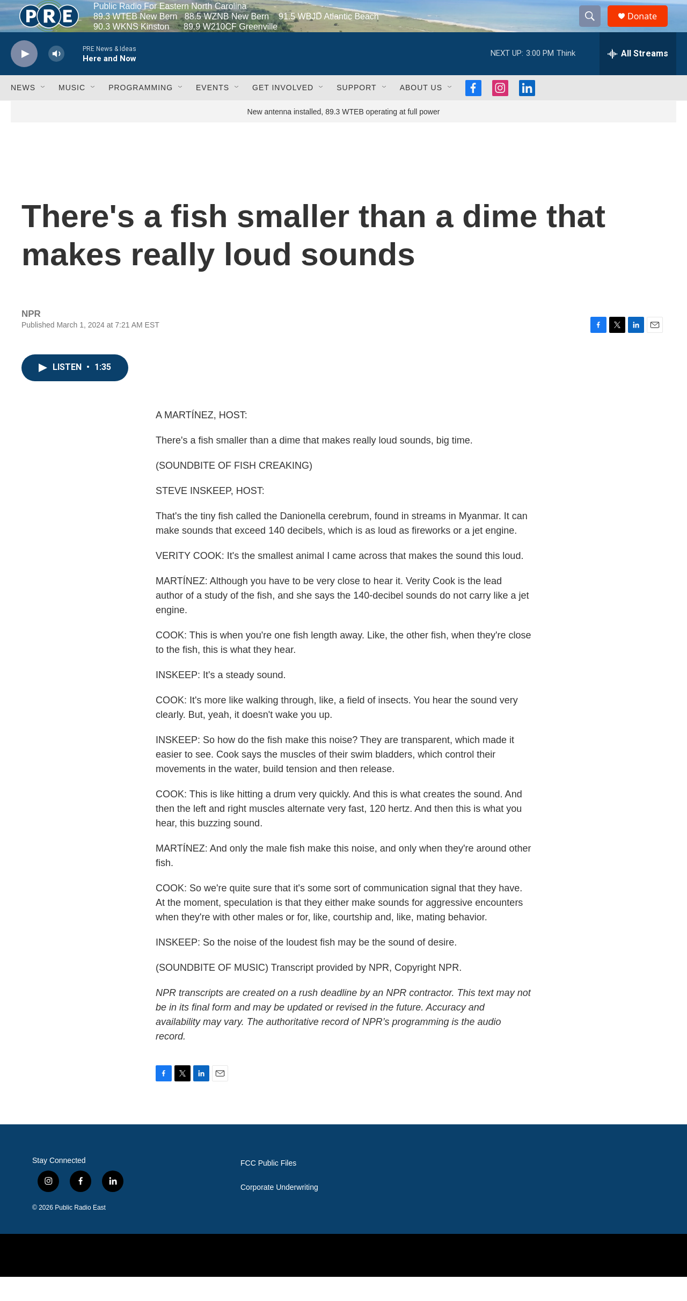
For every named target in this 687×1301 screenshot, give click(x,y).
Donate (649, 28)
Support (356, 111)
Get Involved (282, 111)
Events (212, 111)
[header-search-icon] (594, 28)
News (23, 111)
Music (72, 111)
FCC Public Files (268, 1187)
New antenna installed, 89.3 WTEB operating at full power (343, 136)
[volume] (56, 78)
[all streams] (638, 77)
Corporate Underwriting (279, 1212)
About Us (421, 111)
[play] (24, 78)
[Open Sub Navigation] (43, 111)
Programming (140, 111)
